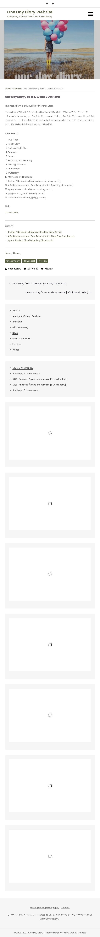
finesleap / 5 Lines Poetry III (26, 373)
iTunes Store (11, 212)
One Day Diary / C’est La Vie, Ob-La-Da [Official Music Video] (57, 292)
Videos (15, 349)
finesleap (17, 321)
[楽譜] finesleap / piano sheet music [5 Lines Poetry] (39, 384)
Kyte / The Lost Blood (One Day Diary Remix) (31, 240)
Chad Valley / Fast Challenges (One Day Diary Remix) (39, 283)
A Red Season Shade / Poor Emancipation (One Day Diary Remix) (41, 236)
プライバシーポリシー (76, 914)
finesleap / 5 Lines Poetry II (25, 390)
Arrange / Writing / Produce (26, 316)
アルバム (43, 260)
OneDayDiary (13, 260)
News (15, 332)
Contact (65, 907)
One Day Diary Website (29, 12)
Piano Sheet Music (21, 338)
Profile (41, 907)
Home (8, 88)
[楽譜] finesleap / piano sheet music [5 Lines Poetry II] (39, 379)
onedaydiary (14, 268)
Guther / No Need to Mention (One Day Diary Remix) (35, 232)
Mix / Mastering (20, 327)
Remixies (16, 344)
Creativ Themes (78, 932)
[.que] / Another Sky (22, 367)
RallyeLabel (29, 260)
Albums (17, 88)
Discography (52, 907)
